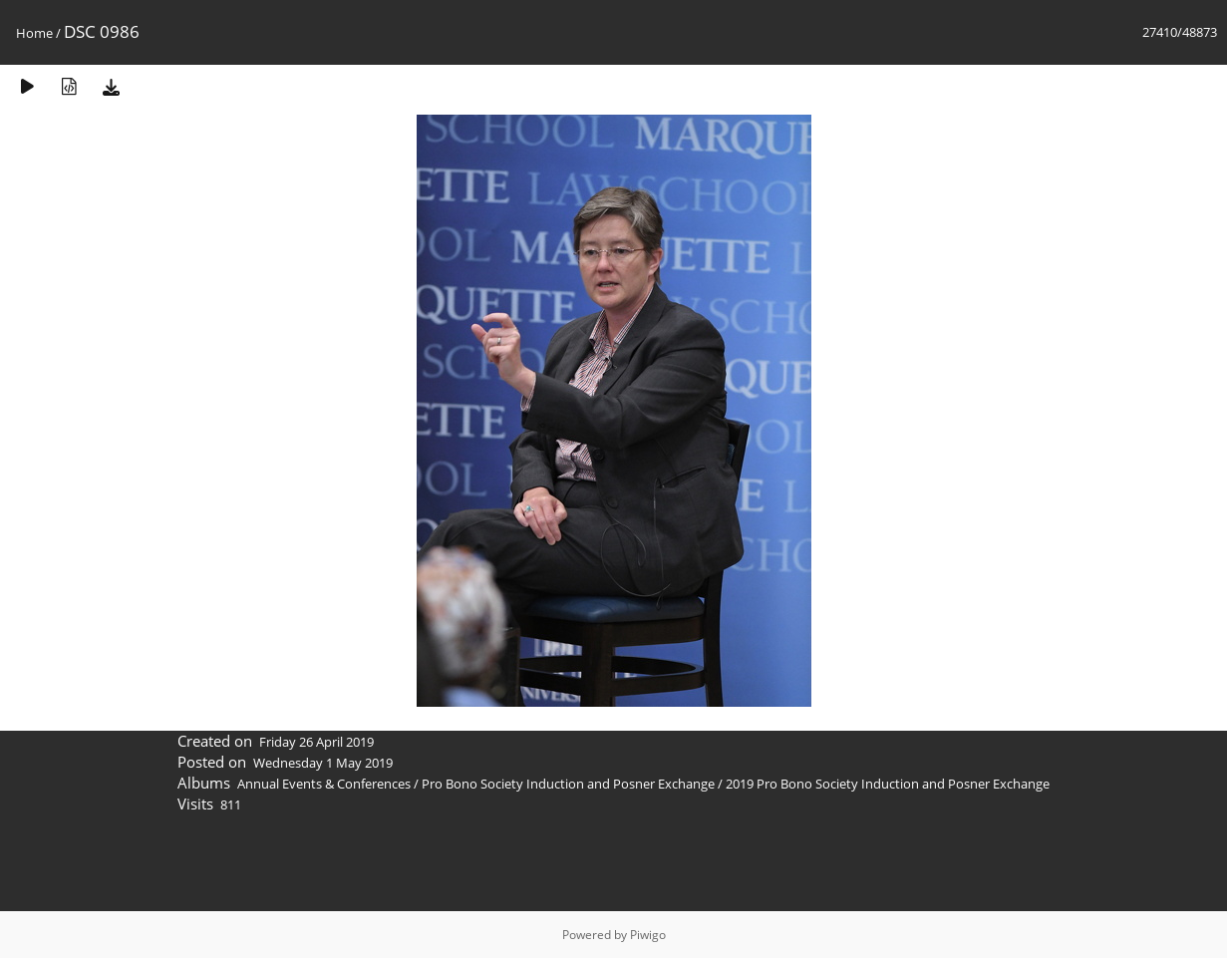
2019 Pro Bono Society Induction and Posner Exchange (888, 784)
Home (34, 33)
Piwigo (648, 934)
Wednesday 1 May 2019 (323, 763)
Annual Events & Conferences (324, 784)
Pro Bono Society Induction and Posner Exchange (568, 784)
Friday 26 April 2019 (316, 742)
